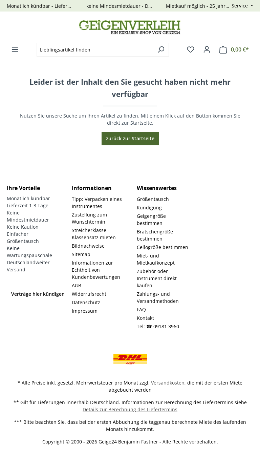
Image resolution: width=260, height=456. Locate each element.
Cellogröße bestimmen (162, 247)
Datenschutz (86, 302)
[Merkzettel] (190, 49)
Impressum (85, 311)
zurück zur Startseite (130, 138)
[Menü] (15, 49)
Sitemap (81, 254)
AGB (76, 285)
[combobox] (95, 50)
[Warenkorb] (234, 50)
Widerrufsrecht (89, 294)
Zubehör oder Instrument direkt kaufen (157, 278)
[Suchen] (161, 50)
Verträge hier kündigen (38, 294)
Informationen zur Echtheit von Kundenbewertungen (96, 270)
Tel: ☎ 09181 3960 (158, 326)
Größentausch (153, 199)
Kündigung (149, 207)
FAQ (141, 309)
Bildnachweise (88, 246)
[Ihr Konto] (207, 49)
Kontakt (145, 318)
